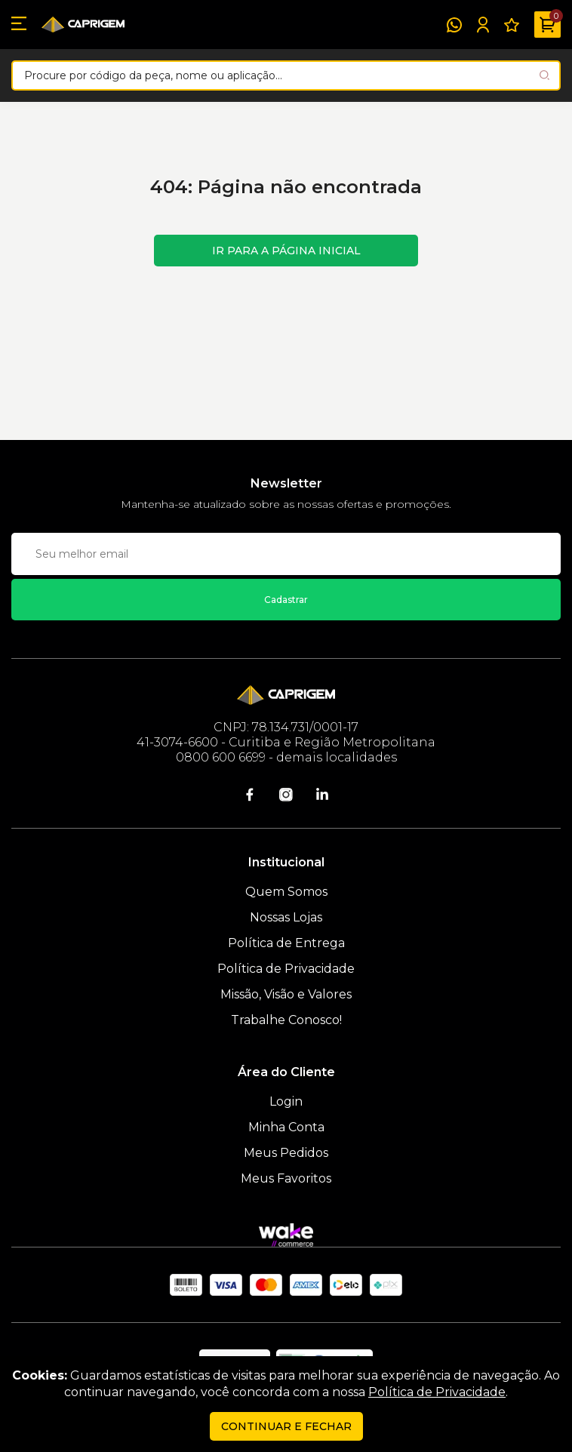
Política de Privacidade (286, 968)
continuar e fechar (286, 1426)
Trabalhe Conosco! (286, 1020)
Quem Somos (286, 891)
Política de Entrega (286, 943)
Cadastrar (286, 599)
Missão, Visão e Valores (286, 994)
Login (286, 1101)
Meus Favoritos (286, 1178)
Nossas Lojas (286, 917)
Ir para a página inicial (286, 250)
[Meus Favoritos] (511, 25)
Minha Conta (286, 1127)
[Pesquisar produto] (544, 75)
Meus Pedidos (286, 1153)
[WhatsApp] (454, 24)
